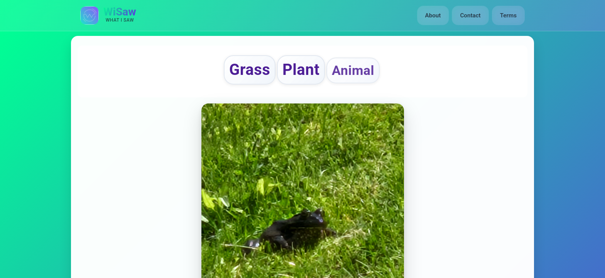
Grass (249, 70)
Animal (353, 70)
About (433, 15)
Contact (470, 15)
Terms (508, 15)
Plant (300, 70)
